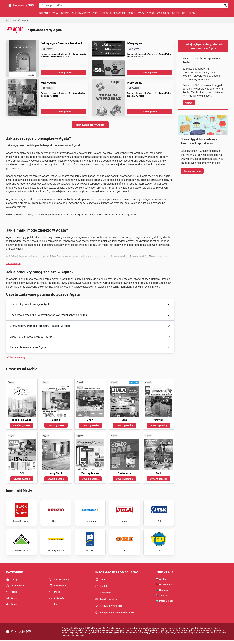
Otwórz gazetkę (63, 72)
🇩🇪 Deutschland (164, 584)
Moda (141, 13)
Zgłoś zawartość (106, 599)
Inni (184, 13)
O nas (100, 579)
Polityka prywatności (108, 605)
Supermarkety (81, 13)
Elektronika (117, 13)
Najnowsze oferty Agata (90, 124)
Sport (150, 13)
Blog (192, 13)
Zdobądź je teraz (192, 171)
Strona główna (49, 13)
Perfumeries (100, 13)
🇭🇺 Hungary (162, 590)
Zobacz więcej (13, 263)
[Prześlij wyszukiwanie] (225, 5)
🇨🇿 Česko (161, 579)
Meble (131, 13)
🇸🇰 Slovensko (163, 595)
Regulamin (103, 592)
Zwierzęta (163, 13)
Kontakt (101, 586)
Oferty (65, 13)
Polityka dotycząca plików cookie (115, 612)
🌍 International (164, 600)
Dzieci (175, 13)
